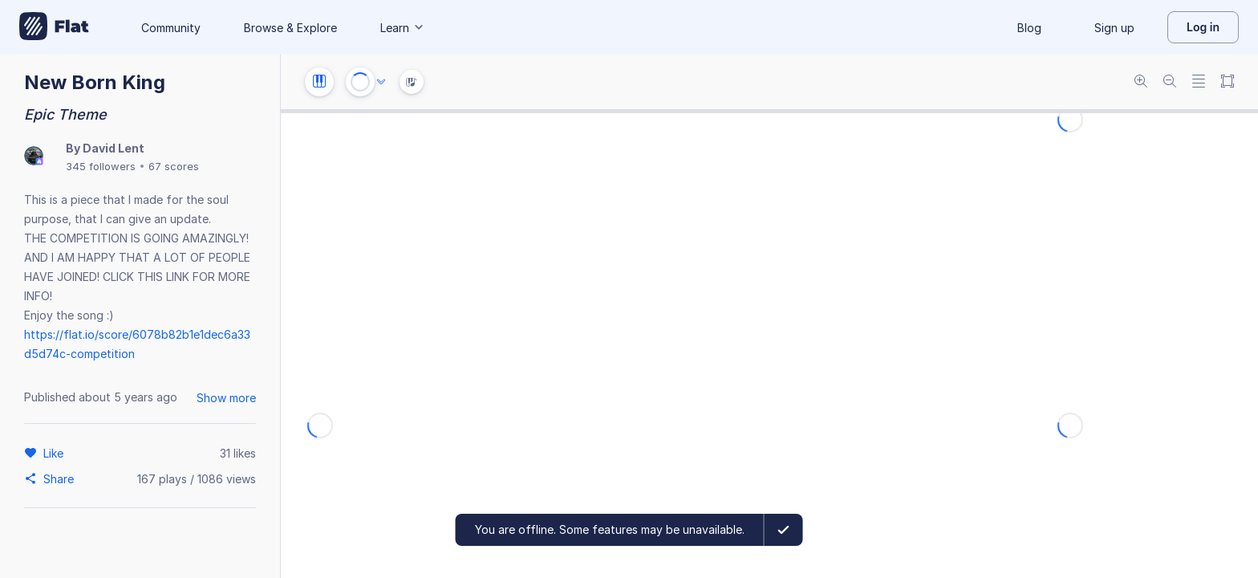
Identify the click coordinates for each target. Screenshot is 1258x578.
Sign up (1114, 28)
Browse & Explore (290, 28)
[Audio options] (381, 81)
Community (171, 28)
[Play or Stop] (360, 81)
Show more (226, 398)
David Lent (113, 148)
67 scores (173, 166)
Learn (402, 28)
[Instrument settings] (319, 81)
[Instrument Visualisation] (412, 82)
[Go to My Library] (54, 27)
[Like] (55, 453)
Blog (1029, 28)
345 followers (101, 166)
